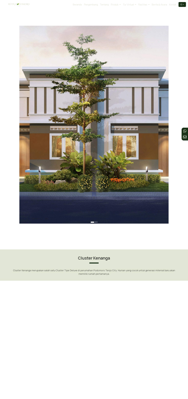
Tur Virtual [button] (128, 4)
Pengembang (91, 4)
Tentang (104, 4)
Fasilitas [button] (143, 4)
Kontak (172, 4)
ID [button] (181, 4)
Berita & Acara (159, 4)
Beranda (77, 4)
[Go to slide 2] (94, 167)
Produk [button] (115, 4)
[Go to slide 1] (93, 167)
